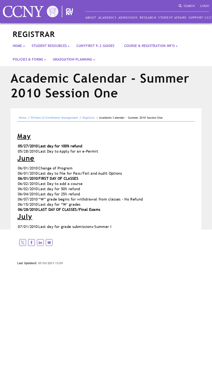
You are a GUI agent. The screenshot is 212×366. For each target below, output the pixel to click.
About (90, 17)
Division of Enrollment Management (54, 117)
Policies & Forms (28, 59)
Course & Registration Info (149, 46)
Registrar (88, 117)
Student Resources (49, 46)
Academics (107, 17)
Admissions (128, 17)
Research (148, 17)
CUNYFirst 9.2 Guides (95, 46)
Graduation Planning (72, 59)
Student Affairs (172, 17)
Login (204, 5)
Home (17, 46)
